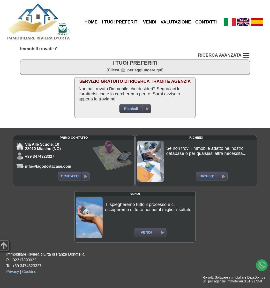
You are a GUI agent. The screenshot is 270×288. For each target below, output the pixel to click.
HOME (91, 22)
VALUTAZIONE (176, 22)
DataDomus (256, 277)
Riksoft (207, 277)
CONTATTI (206, 22)
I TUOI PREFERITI (120, 22)
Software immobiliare (230, 277)
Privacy (12, 272)
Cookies (29, 272)
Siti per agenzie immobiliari (222, 281)
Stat (259, 281)
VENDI (149, 22)
